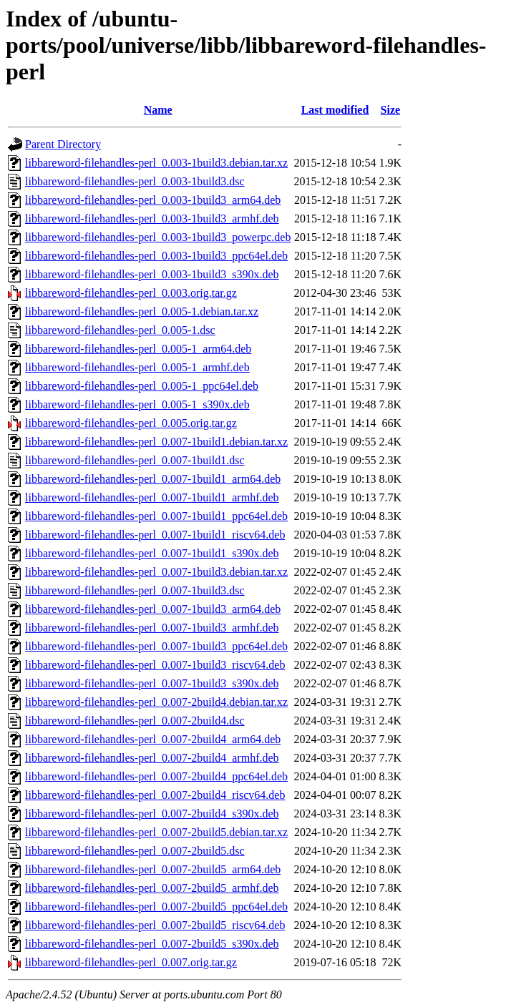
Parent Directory (63, 144)
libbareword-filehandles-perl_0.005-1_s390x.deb (137, 404)
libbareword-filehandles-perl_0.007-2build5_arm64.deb (153, 869)
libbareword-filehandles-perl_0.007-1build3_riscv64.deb (155, 665)
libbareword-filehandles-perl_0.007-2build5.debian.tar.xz (156, 832)
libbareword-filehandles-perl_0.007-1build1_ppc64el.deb (156, 516)
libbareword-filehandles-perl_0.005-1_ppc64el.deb (141, 386)
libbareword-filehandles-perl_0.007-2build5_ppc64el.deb (156, 906)
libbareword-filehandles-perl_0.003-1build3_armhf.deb (152, 218)
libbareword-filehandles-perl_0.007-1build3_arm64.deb (153, 609)
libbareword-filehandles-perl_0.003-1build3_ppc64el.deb (156, 256)
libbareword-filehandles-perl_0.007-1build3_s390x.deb (152, 683)
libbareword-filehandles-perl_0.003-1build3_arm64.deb (153, 200)
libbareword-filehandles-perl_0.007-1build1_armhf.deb (152, 497)
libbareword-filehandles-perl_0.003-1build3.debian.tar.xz (156, 163)
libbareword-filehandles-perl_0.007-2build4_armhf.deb (152, 758)
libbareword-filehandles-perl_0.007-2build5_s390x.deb (152, 944)
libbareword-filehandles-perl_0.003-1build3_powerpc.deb (158, 237)
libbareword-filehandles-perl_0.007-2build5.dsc (135, 851)
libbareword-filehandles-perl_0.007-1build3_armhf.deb (152, 628)
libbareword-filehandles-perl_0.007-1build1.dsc (135, 460)
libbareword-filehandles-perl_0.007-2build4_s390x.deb (152, 813)
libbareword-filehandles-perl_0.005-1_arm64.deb (138, 349)
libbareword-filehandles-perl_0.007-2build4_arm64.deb (153, 739)
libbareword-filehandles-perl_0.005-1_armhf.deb (137, 367)
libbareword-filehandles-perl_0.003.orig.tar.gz (131, 293)
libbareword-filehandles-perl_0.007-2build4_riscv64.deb (155, 795)
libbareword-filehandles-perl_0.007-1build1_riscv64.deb (155, 535)
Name (158, 110)
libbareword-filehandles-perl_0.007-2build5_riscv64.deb (155, 925)
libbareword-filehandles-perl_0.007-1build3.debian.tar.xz (156, 572)
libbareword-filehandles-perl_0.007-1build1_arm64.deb (153, 479)
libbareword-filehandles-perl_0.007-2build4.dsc (135, 720)
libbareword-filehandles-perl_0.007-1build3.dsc (135, 590)
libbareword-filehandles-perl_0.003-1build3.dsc (135, 181)
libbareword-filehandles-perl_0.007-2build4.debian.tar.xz (156, 702)
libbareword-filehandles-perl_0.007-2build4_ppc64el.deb (156, 776)
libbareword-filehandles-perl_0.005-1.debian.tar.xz (141, 311)
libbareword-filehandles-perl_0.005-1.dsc (120, 330)
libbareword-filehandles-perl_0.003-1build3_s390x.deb (152, 274)
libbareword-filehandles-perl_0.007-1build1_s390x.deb (152, 553)
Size (391, 110)
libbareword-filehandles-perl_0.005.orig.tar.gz (131, 423)
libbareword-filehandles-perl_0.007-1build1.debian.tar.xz (156, 442)
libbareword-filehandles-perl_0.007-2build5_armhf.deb (152, 888)
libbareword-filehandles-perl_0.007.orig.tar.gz (131, 962)
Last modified (335, 110)
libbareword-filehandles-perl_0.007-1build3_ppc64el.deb (156, 646)
